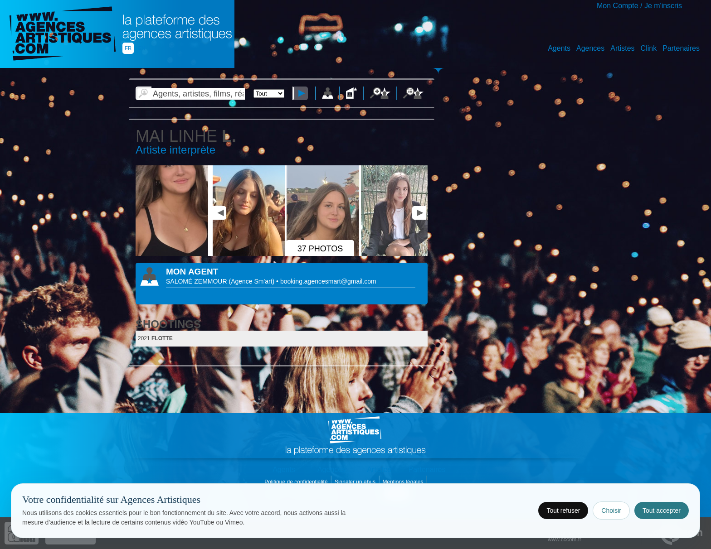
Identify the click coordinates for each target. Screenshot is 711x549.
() (252, 281)
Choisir (611, 510)
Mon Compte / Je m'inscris (639, 6)
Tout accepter (662, 510)
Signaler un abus (356, 482)
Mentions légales (403, 482)
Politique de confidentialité (296, 482)
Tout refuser (563, 510)
